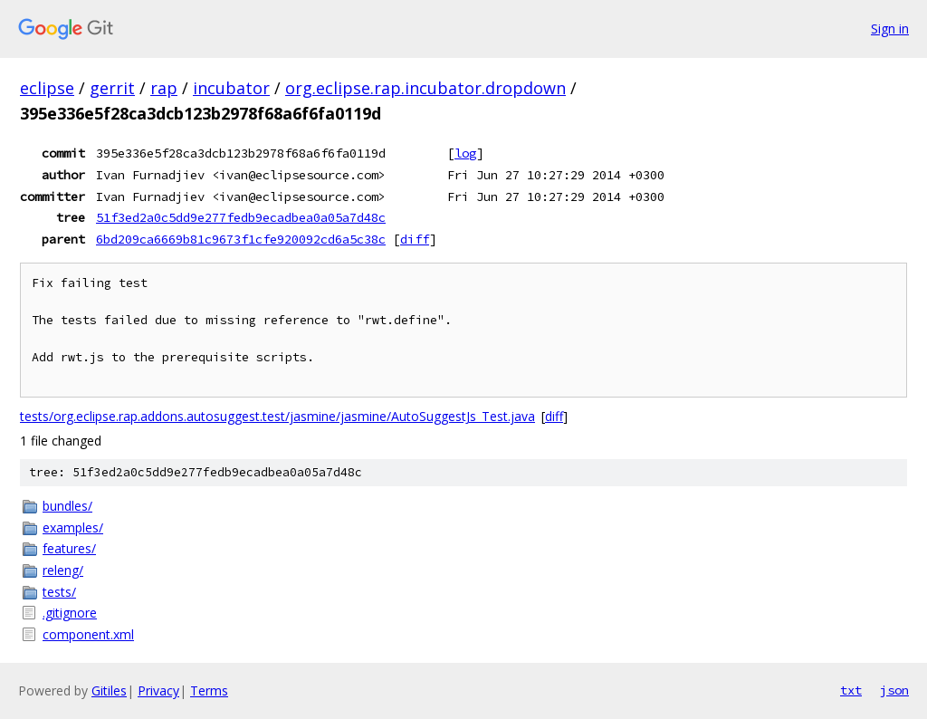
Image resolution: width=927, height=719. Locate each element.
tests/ (59, 591)
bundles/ (67, 505)
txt (851, 690)
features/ (69, 548)
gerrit (112, 88)
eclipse (47, 88)
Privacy (158, 690)
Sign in (890, 28)
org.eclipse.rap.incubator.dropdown (425, 88)
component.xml (88, 634)
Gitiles (109, 690)
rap (163, 88)
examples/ (73, 527)
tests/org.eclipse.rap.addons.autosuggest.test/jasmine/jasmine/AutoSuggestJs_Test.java (277, 416)
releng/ (63, 570)
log (465, 153)
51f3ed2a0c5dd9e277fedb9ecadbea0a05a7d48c (241, 217)
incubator (231, 88)
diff (414, 239)
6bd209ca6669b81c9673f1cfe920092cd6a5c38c (241, 239)
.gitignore (70, 612)
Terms (209, 690)
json (894, 690)
